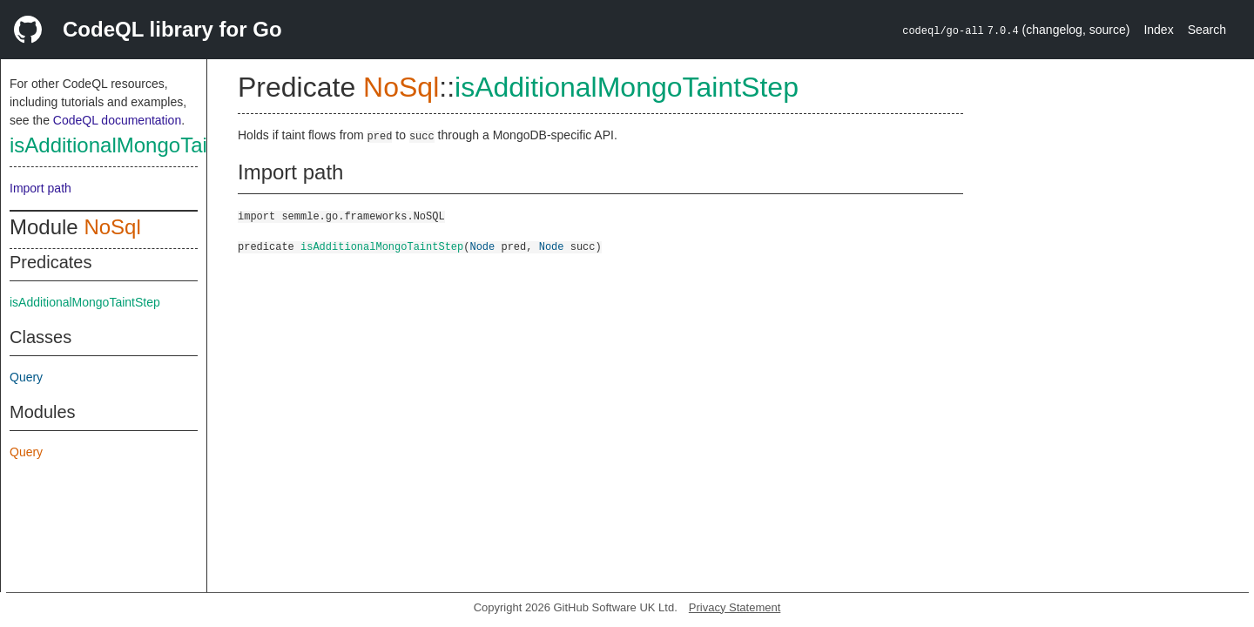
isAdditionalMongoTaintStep (138, 145)
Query (26, 377)
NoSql (112, 227)
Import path (40, 188)
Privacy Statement (735, 607)
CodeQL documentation (117, 120)
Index (1158, 30)
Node (482, 246)
